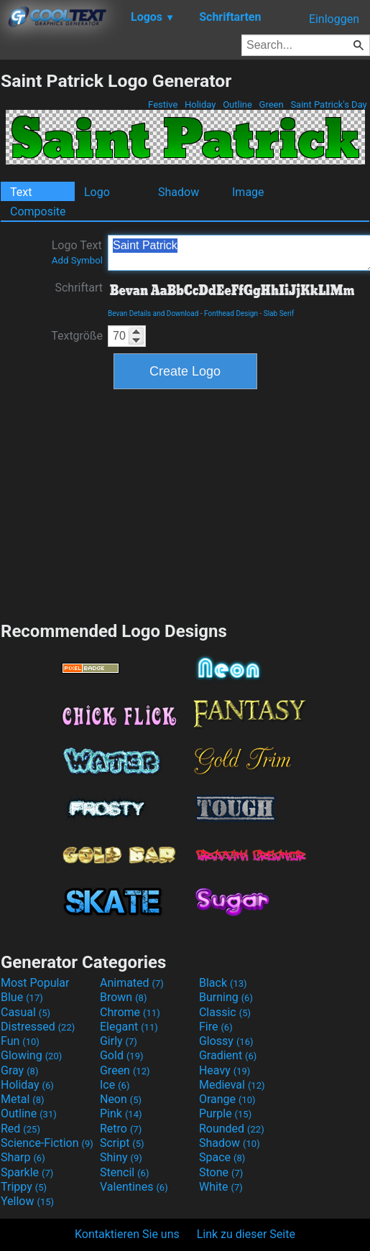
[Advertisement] (185, 503)
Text (21, 192)
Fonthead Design (231, 313)
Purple (225, 1113)
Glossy (226, 1041)
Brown (123, 997)
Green (271, 104)
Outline (237, 104)
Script (122, 1143)
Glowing (31, 1055)
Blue (22, 997)
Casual (25, 1012)
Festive (163, 104)
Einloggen (334, 19)
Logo (97, 192)
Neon (121, 1099)
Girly (118, 1041)
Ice (114, 1085)
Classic (225, 1012)
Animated (132, 983)
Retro (121, 1128)
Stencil (124, 1172)
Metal (23, 1099)
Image (248, 192)
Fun (20, 1041)
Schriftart (79, 287)
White (221, 1187)
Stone (221, 1172)
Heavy (224, 1070)
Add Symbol (77, 260)
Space (222, 1157)
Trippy (24, 1187)
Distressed (38, 1026)
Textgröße (77, 336)
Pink (121, 1113)
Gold (122, 1055)
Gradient (227, 1055)
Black (223, 983)
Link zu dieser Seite (246, 1234)
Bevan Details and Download (153, 313)
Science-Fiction (47, 1143)
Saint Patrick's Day (328, 104)
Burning (226, 997)
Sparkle (27, 1172)
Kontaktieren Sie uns (127, 1234)
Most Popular (35, 983)
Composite (38, 211)
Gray (19, 1070)
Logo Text (77, 252)
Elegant (129, 1026)
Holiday (200, 104)
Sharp (23, 1157)
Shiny (121, 1157)
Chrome (130, 1012)
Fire (216, 1026)
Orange (227, 1099)
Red (20, 1128)
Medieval (232, 1085)
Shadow (178, 192)
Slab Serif (279, 313)
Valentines (134, 1187)
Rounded (231, 1128)
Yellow (27, 1201)
